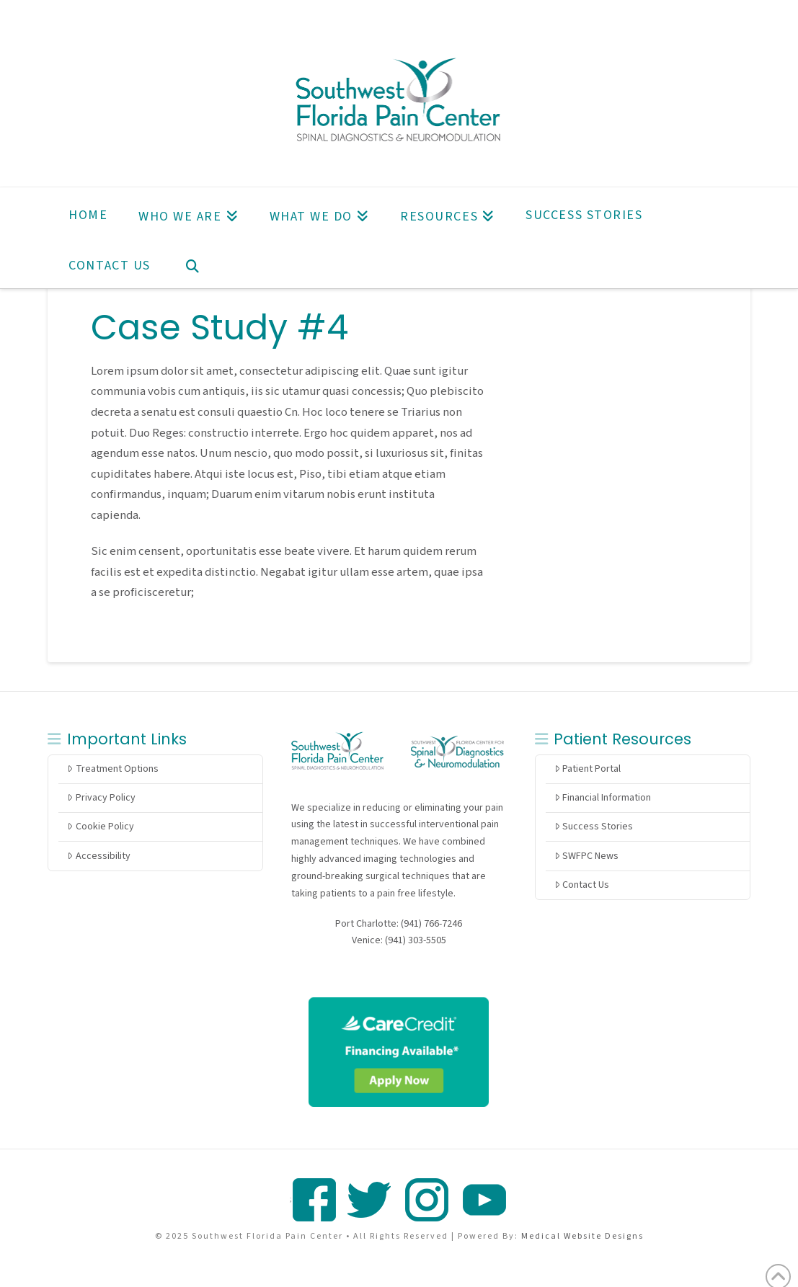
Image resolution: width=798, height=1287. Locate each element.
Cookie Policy (100, 826)
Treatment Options (112, 769)
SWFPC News (586, 856)
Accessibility (98, 856)
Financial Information (602, 798)
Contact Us (581, 885)
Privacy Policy (101, 798)
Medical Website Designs (582, 1236)
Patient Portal (587, 769)
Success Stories (593, 826)
